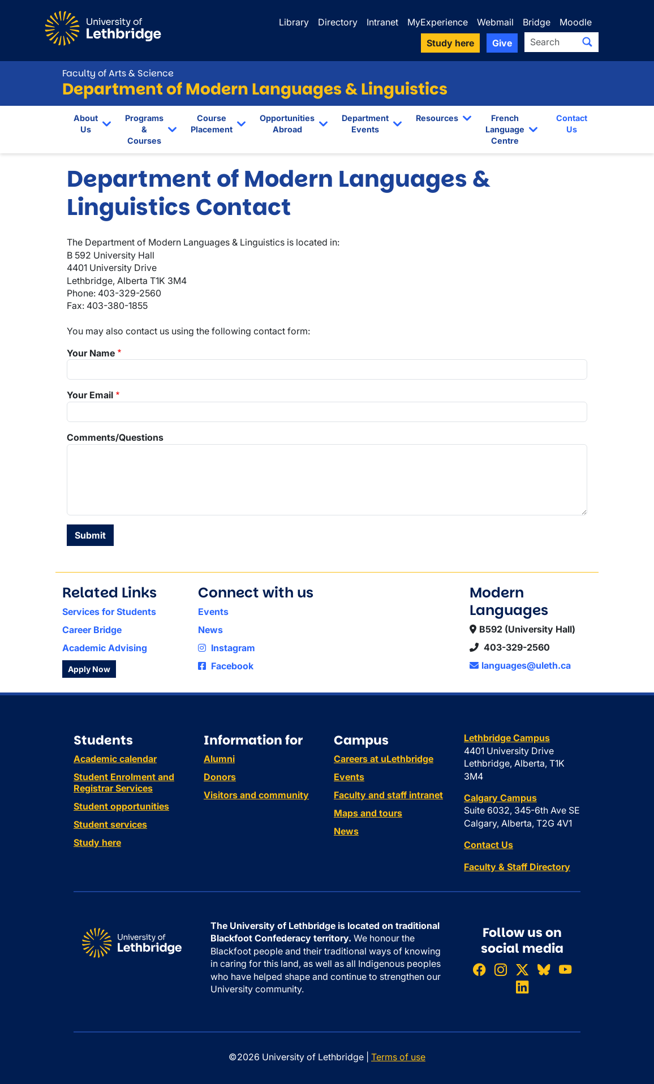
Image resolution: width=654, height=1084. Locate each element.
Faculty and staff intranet (388, 795)
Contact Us (571, 123)
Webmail (495, 22)
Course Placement (212, 123)
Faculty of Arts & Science (118, 73)
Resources (437, 118)
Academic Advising (104, 647)
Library (294, 22)
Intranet (382, 22)
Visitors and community (256, 795)
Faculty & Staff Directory (517, 866)
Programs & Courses (144, 129)
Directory (338, 22)
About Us (86, 123)
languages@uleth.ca (520, 665)
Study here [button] (450, 43)
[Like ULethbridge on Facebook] (479, 969)
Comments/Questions (115, 437)
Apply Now (89, 669)
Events (213, 611)
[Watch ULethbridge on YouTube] (565, 969)
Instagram (226, 647)
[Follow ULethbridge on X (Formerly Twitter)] (522, 969)
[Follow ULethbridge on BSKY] (544, 969)
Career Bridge (92, 629)
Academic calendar (115, 758)
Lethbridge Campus (507, 737)
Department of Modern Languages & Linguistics (255, 89)
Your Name (91, 353)
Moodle (576, 22)
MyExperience (437, 22)
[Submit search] (587, 41)
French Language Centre (504, 129)
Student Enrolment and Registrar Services (124, 782)
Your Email (90, 395)
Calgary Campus (500, 797)
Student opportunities (121, 806)
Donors (220, 776)
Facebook (225, 666)
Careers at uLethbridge (383, 758)
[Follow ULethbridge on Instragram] (501, 969)
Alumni (219, 758)
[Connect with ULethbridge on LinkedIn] (522, 987)
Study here (97, 842)
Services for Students (109, 611)
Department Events (365, 123)
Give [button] (502, 43)
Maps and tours (368, 813)
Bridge (536, 22)
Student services (110, 824)
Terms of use (398, 1057)
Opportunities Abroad (287, 123)
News (210, 629)
